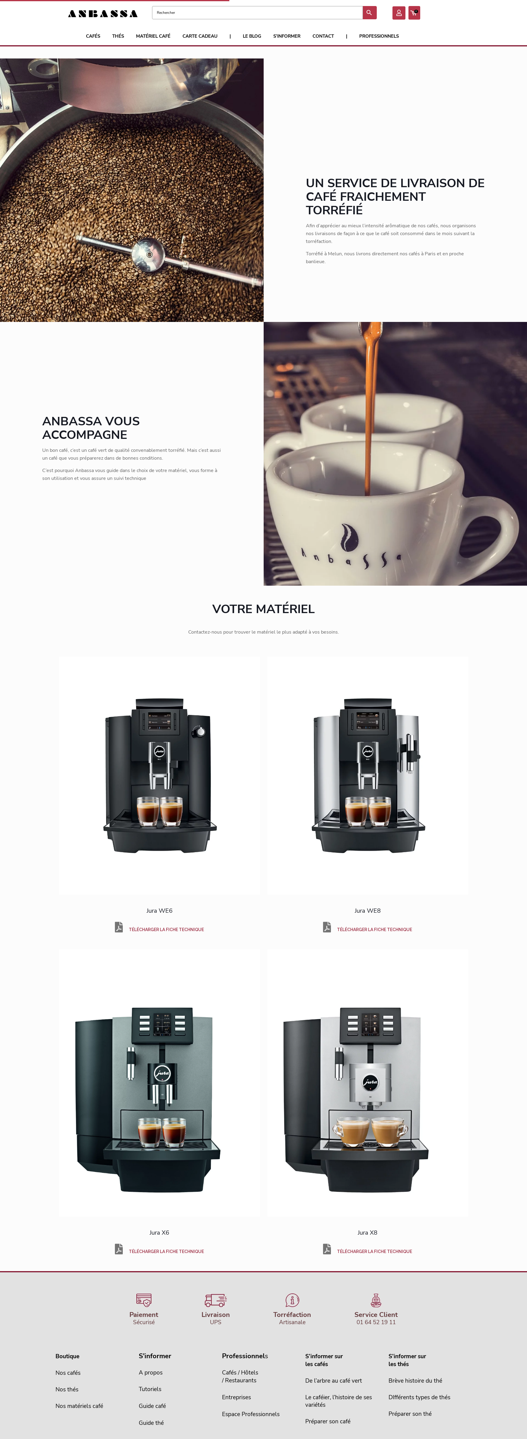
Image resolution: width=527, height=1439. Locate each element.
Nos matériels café (79, 1406)
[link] (159, 776)
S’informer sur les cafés (324, 1360)
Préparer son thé (410, 1414)
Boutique (67, 1356)
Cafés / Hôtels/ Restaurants (240, 1376)
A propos (151, 1373)
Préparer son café (328, 1421)
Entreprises (236, 1397)
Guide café (152, 1406)
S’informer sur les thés (407, 1360)
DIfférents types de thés (419, 1397)
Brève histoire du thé (415, 1381)
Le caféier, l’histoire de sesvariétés (338, 1401)
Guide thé (151, 1423)
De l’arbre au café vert (333, 1381)
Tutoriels (150, 1389)
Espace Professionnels (251, 1414)
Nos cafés (68, 1373)
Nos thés (67, 1389)
